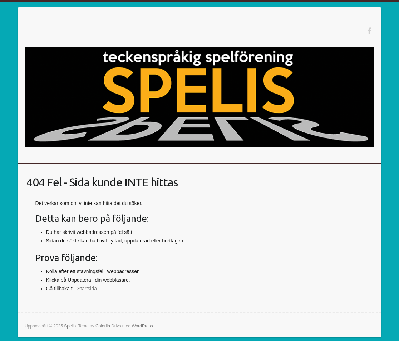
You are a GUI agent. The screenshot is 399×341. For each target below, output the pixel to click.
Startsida (87, 288)
